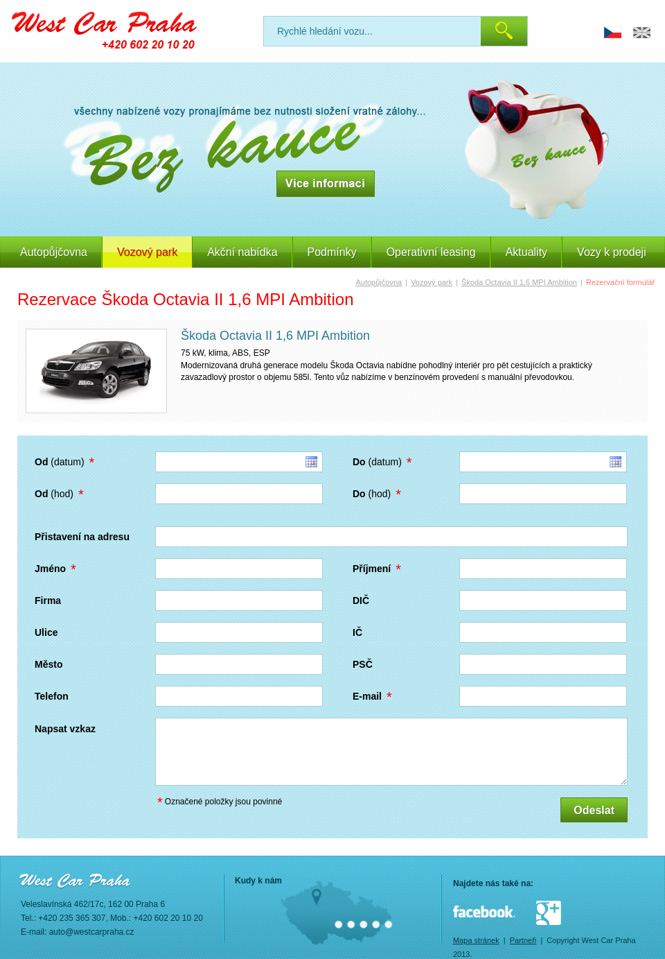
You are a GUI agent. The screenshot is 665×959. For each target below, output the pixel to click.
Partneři (523, 940)
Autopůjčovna (53, 252)
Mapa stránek (476, 940)
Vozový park (431, 282)
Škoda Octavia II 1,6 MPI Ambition (519, 282)
